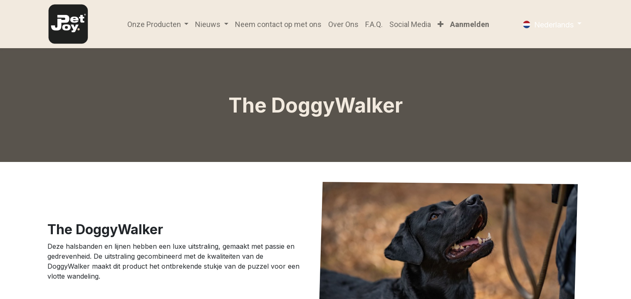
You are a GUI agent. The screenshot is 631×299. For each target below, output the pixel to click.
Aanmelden (469, 24)
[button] (440, 24)
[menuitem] (278, 24)
